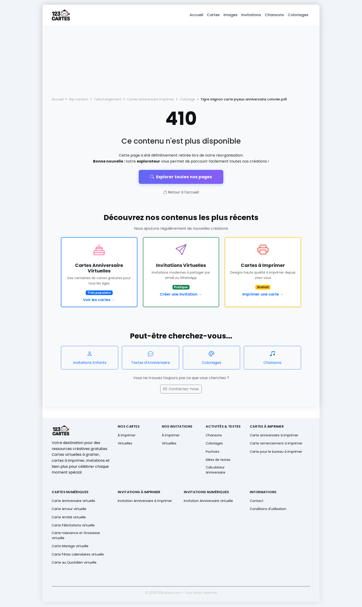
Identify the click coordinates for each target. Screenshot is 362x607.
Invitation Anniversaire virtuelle (208, 501)
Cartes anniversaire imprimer (150, 99)
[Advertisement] (181, 60)
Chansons (274, 15)
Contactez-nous (181, 389)
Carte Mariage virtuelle (70, 546)
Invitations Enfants (89, 358)
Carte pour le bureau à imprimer (276, 452)
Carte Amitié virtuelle (69, 517)
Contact (256, 501)
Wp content (78, 99)
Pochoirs (212, 452)
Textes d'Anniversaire (150, 358)
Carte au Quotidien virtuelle (74, 563)
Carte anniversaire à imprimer (274, 435)
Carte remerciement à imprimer (276, 443)
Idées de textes (218, 460)
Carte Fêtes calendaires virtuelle (78, 554)
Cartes (213, 15)
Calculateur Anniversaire (215, 470)
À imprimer (127, 435)
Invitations (251, 15)
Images (230, 15)
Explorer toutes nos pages (181, 177)
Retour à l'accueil (181, 192)
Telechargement (107, 99)
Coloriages (298, 15)
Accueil (196, 15)
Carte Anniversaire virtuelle (73, 501)
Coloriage (187, 99)
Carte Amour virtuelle (69, 509)
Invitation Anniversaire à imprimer (145, 501)
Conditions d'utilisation (268, 509)
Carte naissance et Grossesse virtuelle (76, 536)
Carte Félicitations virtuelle (73, 525)
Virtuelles (125, 443)
